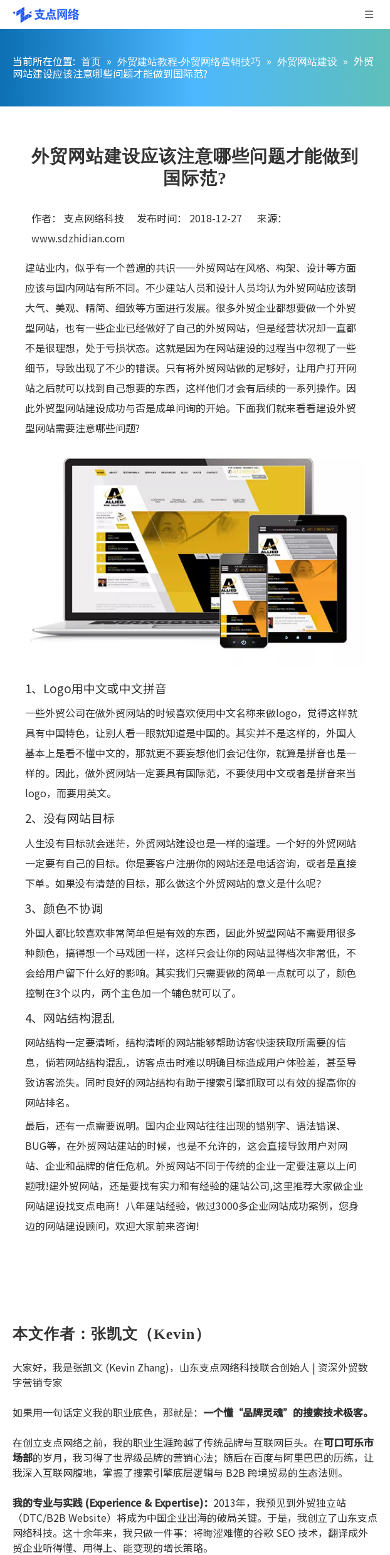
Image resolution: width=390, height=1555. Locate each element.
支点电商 (95, 1205)
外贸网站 (216, 267)
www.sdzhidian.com (78, 237)
